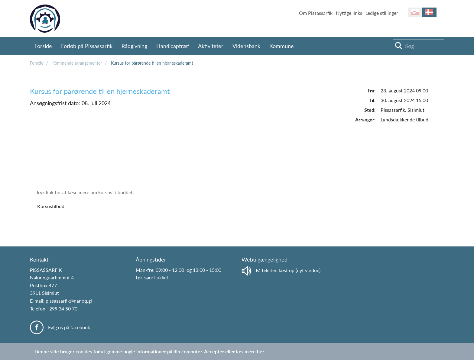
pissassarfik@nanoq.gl (69, 301)
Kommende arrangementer (77, 63)
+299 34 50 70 (62, 308)
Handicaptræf (172, 46)
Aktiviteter (210, 46)
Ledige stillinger (381, 13)
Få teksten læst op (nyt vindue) (281, 270)
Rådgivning (134, 46)
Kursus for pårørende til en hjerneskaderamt (152, 63)
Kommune (281, 46)
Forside (43, 46)
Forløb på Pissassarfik (86, 46)
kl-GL (415, 12)
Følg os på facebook (69, 327)
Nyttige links (349, 13)
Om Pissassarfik (316, 13)
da (429, 12)
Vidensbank (246, 46)
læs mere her (250, 351)
